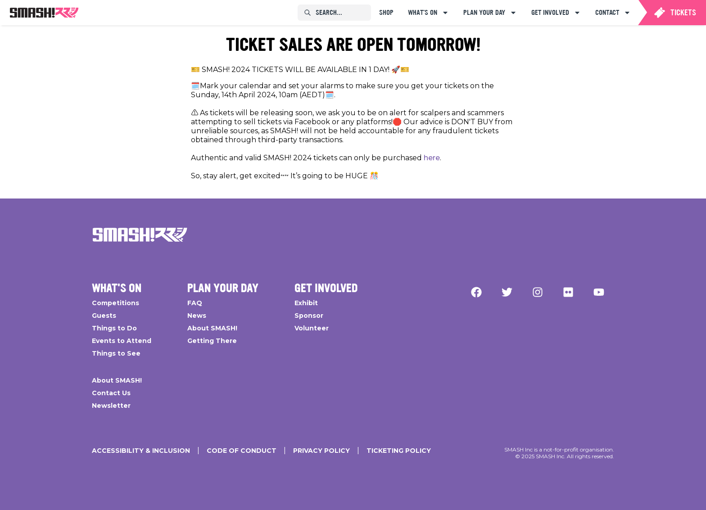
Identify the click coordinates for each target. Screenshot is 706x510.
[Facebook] (476, 292)
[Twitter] (507, 292)
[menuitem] (44, 13)
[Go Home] (140, 234)
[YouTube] (599, 292)
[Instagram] (537, 292)
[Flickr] (568, 292)
